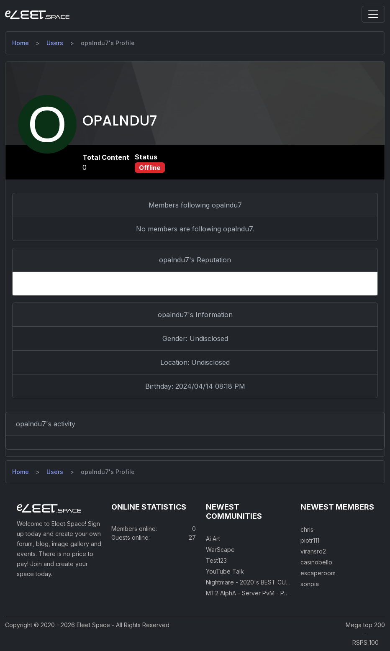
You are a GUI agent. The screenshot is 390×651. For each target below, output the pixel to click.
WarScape (220, 549)
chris (306, 529)
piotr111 (309, 540)
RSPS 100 (365, 642)
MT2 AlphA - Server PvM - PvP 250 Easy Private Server (282, 593)
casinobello (316, 562)
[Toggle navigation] (373, 14)
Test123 (216, 560)
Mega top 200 (365, 624)
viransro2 (313, 551)
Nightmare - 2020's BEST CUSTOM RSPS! (263, 582)
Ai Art (213, 538)
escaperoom (318, 573)
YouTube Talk (225, 571)
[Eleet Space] (37, 14)
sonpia (309, 583)
